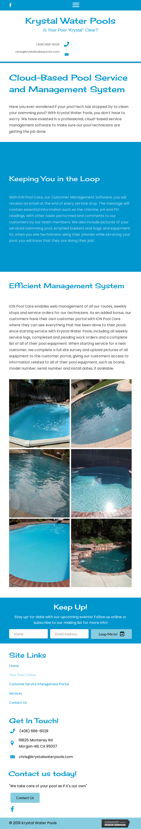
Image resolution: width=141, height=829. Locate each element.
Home (14, 665)
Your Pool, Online (22, 674)
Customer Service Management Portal (39, 684)
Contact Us (18, 702)
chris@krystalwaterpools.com (46, 756)
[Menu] (76, 5)
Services (15, 693)
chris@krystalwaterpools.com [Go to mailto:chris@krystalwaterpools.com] (37, 52)
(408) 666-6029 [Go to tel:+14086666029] (47, 44)
